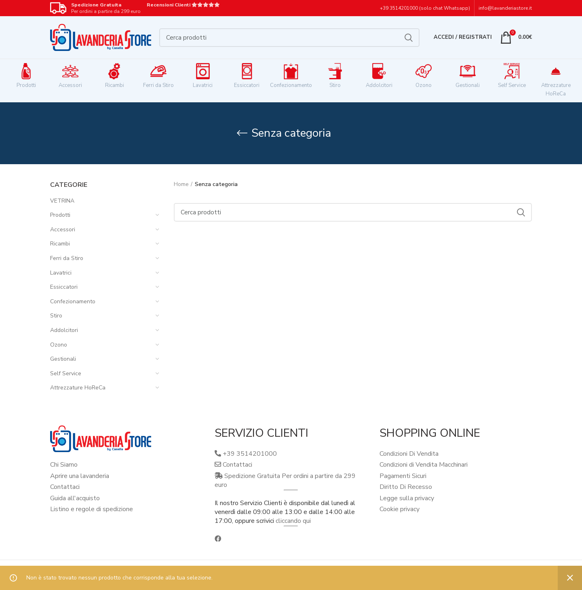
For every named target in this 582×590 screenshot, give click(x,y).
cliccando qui (293, 520)
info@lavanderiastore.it (505, 8)
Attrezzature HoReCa (77, 387)
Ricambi (60, 243)
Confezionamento (72, 301)
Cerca (409, 37)
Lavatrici (61, 273)
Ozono (58, 345)
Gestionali (63, 359)
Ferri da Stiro (66, 258)
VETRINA (62, 201)
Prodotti (60, 215)
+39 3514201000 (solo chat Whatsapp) (425, 8)
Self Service (65, 373)
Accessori (62, 229)
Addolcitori (64, 330)
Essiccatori (64, 287)
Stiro (56, 315)
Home (181, 184)
